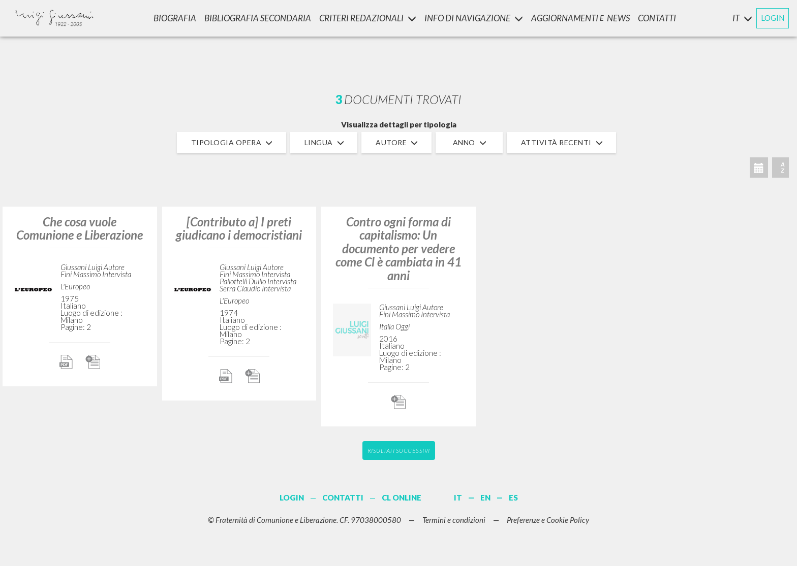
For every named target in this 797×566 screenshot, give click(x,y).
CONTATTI (657, 18)
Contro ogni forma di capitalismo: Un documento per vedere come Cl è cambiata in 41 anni (398, 248)
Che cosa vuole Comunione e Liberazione (79, 228)
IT (458, 497)
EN (485, 497)
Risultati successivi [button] (398, 450)
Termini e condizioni (453, 519)
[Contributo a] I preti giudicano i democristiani (239, 228)
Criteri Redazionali (367, 18)
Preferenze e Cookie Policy (548, 519)
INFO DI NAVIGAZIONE (473, 18)
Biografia (175, 18)
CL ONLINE (401, 497)
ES (513, 497)
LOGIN (772, 17)
